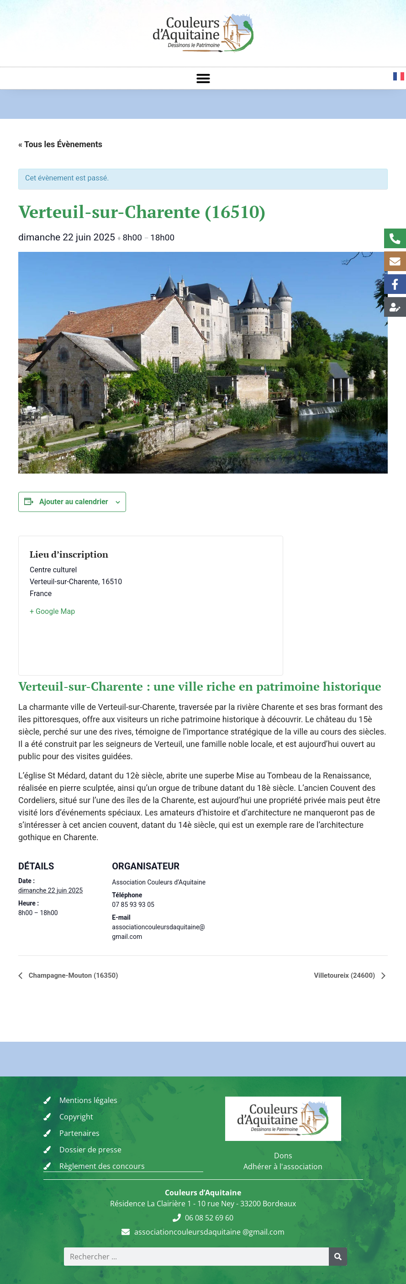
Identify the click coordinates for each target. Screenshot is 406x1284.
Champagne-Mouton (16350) (72, 975)
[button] (203, 78)
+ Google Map (52, 611)
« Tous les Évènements (60, 144)
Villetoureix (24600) (345, 975)
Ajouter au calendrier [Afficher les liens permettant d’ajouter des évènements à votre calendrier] (73, 501)
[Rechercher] (338, 1256)
